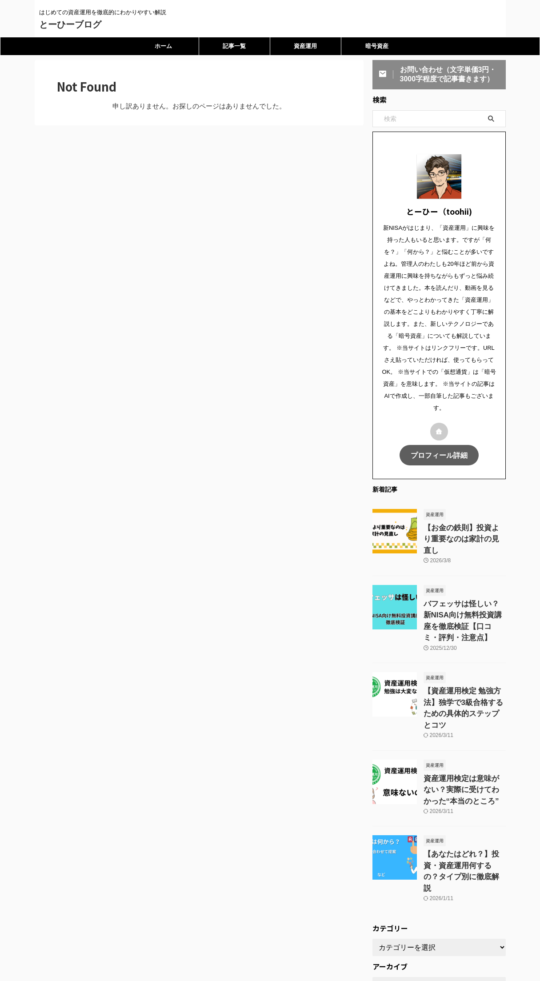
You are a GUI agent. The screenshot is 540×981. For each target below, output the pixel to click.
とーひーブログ (70, 24)
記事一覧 (234, 46)
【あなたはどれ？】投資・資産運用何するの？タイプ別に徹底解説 (464, 824)
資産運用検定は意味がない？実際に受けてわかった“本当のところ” (464, 752)
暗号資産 (376, 46)
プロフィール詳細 (439, 454)
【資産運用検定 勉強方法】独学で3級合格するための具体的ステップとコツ (463, 680)
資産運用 (305, 46)
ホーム (163, 46)
